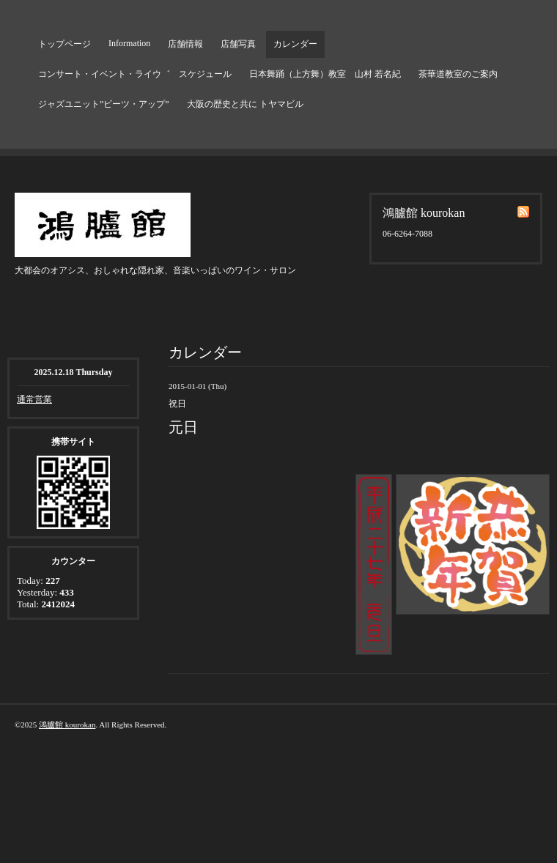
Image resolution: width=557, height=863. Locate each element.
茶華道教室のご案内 (458, 74)
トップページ (64, 44)
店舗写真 (238, 44)
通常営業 (34, 399)
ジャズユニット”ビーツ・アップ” (103, 104)
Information (129, 43)
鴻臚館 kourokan (67, 724)
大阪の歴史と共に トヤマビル (245, 104)
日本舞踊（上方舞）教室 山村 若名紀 (325, 74)
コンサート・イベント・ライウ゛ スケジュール (135, 74)
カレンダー (295, 44)
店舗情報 (185, 44)
